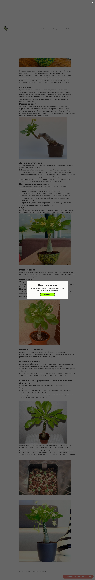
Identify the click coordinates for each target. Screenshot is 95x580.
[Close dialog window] (92, 2)
